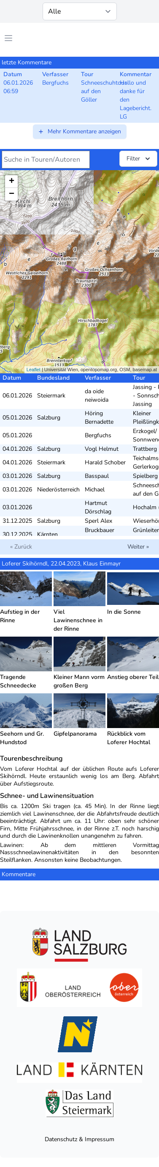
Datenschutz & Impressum (79, 1139)
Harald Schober (105, 462)
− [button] (11, 194)
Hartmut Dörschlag (98, 507)
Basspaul (97, 476)
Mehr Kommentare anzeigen (79, 131)
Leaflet (33, 369)
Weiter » (138, 547)
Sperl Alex (98, 521)
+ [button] (11, 181)
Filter (139, 158)
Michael (95, 490)
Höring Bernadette (99, 417)
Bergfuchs (98, 435)
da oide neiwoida (96, 395)
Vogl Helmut (102, 449)
